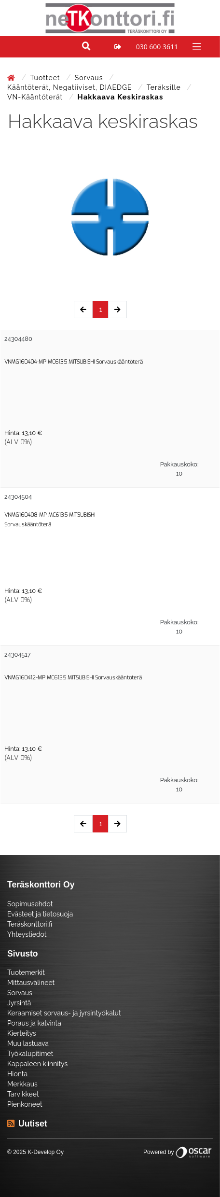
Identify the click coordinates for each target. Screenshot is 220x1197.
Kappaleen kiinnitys (37, 1064)
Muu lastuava (28, 1043)
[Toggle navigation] (195, 46)
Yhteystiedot (27, 934)
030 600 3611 (157, 46)
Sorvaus (90, 78)
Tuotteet (46, 78)
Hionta (17, 1074)
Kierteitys (21, 1033)
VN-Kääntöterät (36, 97)
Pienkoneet (24, 1104)
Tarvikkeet (23, 1094)
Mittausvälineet (31, 982)
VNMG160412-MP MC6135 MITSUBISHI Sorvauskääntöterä (73, 677)
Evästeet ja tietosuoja (40, 914)
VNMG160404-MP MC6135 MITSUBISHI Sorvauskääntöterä (73, 362)
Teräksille (165, 87)
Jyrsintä (19, 1003)
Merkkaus (22, 1084)
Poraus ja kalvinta (34, 1023)
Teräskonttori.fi (29, 924)
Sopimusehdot (30, 904)
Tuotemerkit (26, 972)
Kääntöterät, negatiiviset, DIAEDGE (70, 87)
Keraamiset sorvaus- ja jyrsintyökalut (64, 1013)
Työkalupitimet (30, 1053)
